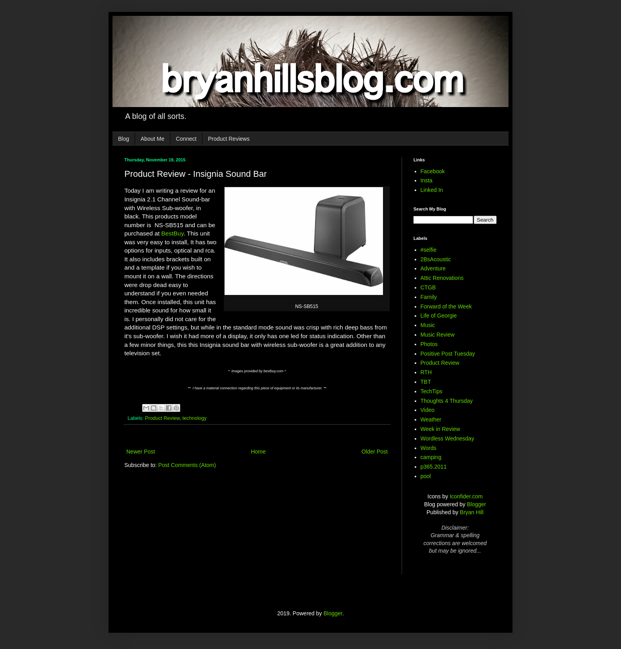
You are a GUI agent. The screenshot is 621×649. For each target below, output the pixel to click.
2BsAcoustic (436, 259)
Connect (186, 139)
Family (429, 297)
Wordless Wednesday (447, 438)
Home (258, 451)
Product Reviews (229, 139)
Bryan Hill (472, 512)
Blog (123, 139)
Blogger (476, 504)
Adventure (433, 268)
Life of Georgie (439, 315)
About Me (152, 139)
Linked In (432, 190)
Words (428, 448)
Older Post (375, 451)
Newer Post (140, 451)
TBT (426, 382)
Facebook (433, 171)
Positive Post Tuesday (448, 353)
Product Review (162, 418)
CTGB (428, 287)
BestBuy (172, 233)
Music (428, 325)
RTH (426, 372)
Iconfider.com (466, 496)
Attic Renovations (442, 278)
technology (195, 418)
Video (428, 410)
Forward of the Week (446, 306)
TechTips (432, 391)
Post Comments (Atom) (187, 465)
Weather (431, 419)
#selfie (428, 250)
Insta (426, 180)
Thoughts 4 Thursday (447, 401)
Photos (429, 344)
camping (431, 457)
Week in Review (440, 429)
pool (426, 476)
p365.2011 (434, 466)
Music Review (438, 334)
